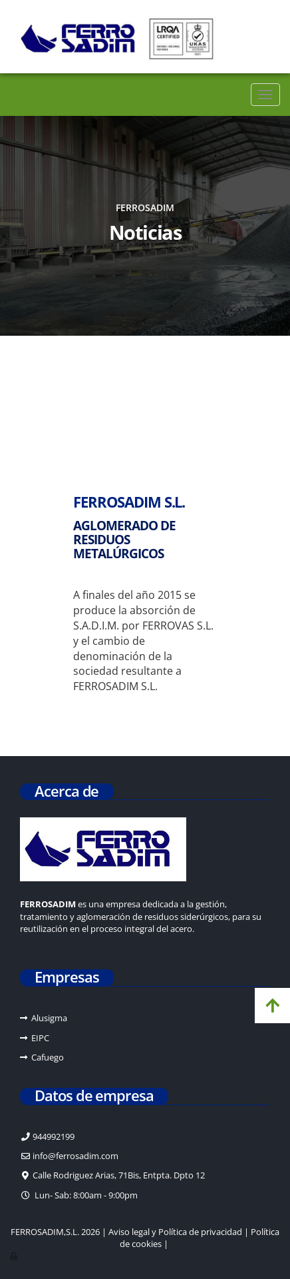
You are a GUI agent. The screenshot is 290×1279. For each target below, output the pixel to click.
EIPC (40, 1038)
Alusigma (49, 1018)
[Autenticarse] (14, 1256)
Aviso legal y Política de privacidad (175, 1232)
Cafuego (47, 1057)
